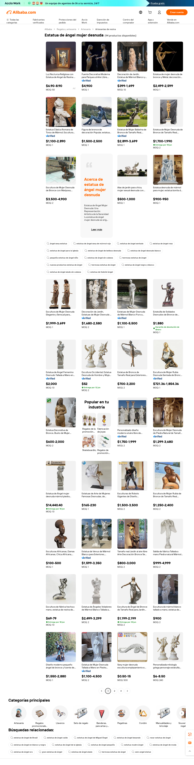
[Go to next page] (127, 691)
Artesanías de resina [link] (106, 29)
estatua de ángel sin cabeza (96, 258)
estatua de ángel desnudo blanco (140, 250)
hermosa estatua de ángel (129, 258)
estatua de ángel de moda (156, 745)
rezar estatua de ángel (152, 737)
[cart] (152, 12)
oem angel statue (136, 752)
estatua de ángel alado (77, 752)
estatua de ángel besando (122, 737)
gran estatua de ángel (49, 752)
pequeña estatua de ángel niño (62, 258)
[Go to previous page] (101, 691)
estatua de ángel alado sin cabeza (63, 272)
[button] (190, 751)
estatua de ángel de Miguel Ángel (87, 737)
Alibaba (48, 29)
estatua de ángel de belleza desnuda (100, 250)
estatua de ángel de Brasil (23, 737)
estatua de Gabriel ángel (98, 272)
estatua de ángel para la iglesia (62, 250)
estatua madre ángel (127, 745)
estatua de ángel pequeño (97, 745)
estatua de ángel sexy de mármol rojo (90, 243)
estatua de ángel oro (21, 752)
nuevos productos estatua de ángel (63, 265)
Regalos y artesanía (67, 29)
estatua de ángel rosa (156, 243)
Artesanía (86, 29)
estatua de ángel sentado (126, 243)
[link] (190, 734)
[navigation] (24, 360)
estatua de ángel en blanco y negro (27, 745)
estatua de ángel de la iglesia (64, 745)
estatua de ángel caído (53, 737)
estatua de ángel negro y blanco (133, 265)
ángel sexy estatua (56, 243)
